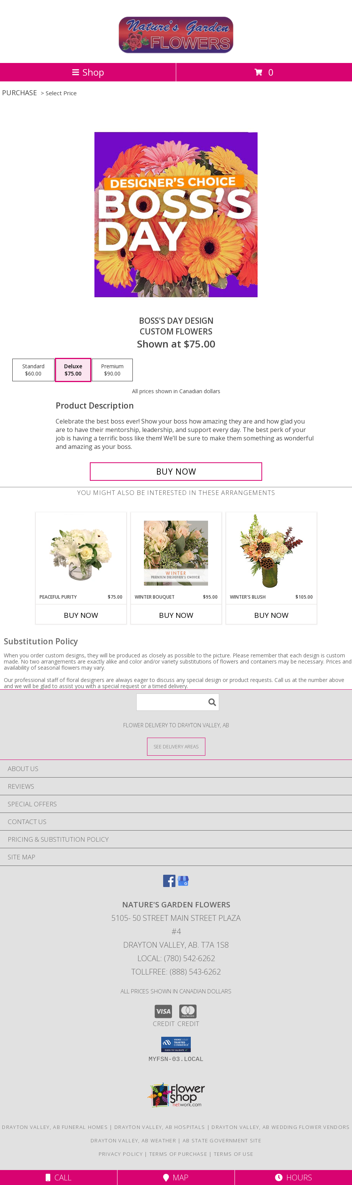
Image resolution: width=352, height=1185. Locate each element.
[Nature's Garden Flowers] (176, 51)
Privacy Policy (121, 1153)
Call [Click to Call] (58, 1177)
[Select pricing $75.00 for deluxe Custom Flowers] (73, 370)
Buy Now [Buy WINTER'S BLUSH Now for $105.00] (271, 615)
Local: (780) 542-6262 (176, 958)
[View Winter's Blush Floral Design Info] (271, 553)
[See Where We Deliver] (176, 746)
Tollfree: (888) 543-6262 (176, 972)
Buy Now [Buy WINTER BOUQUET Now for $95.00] (176, 615)
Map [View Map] (175, 1177)
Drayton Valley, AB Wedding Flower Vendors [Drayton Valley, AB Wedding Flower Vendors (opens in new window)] (281, 1127)
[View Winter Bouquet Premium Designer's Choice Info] (176, 553)
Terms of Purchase (178, 1153)
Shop (88, 72)
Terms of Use (234, 1153)
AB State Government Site (222, 1140)
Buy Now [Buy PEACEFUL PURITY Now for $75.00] (81, 615)
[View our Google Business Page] (183, 884)
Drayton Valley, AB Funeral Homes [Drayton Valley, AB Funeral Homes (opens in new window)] (55, 1127)
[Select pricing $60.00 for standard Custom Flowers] (33, 370)
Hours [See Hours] (293, 1177)
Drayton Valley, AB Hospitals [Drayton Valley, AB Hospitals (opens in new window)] (159, 1127)
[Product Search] (177, 702)
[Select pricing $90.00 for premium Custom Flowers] (112, 370)
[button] (176, 1044)
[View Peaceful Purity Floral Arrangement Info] (81, 553)
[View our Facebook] (169, 884)
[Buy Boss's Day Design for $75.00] (176, 471)
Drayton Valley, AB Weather (133, 1140)
